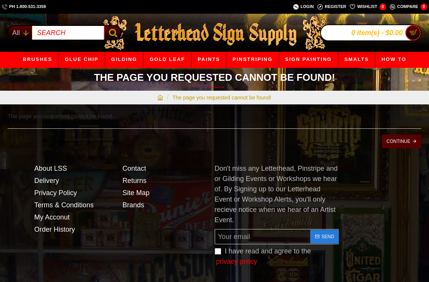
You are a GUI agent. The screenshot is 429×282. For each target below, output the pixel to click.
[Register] (332, 7)
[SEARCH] (112, 33)
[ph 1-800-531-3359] (24, 7)
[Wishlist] (368, 7)
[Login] (303, 7)
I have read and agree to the (263, 257)
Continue (398, 141)
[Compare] (408, 7)
